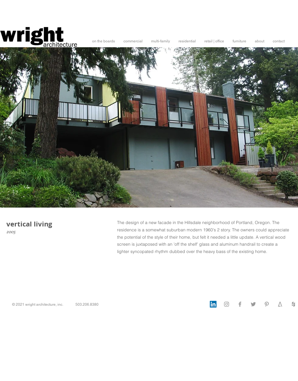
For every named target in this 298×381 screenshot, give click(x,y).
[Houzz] (293, 304)
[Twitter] (253, 304)
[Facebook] (240, 304)
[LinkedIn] (213, 304)
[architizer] (280, 304)
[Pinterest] (266, 304)
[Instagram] (226, 304)
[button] (103, 41)
